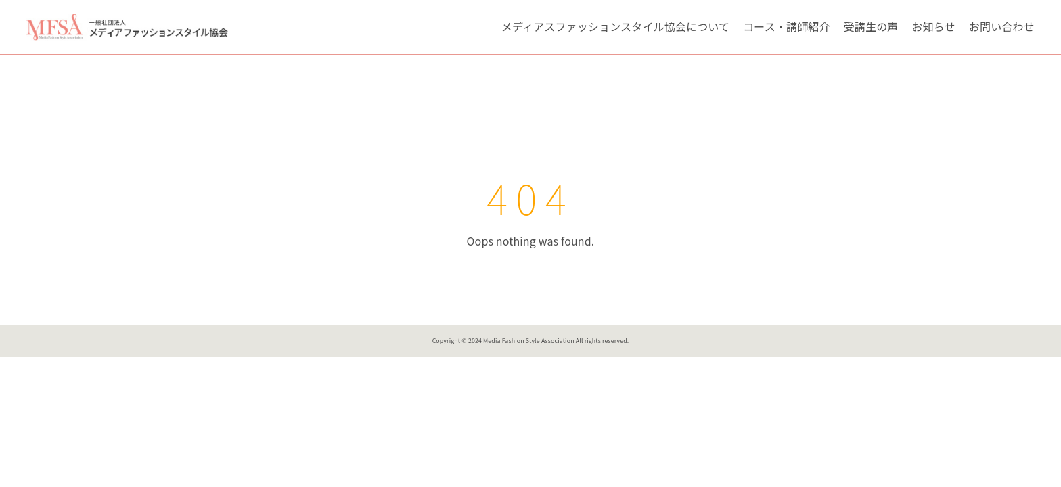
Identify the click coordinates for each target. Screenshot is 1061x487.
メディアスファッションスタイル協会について (615, 26)
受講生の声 (871, 26)
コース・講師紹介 (786, 26)
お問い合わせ (1002, 26)
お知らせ (933, 26)
